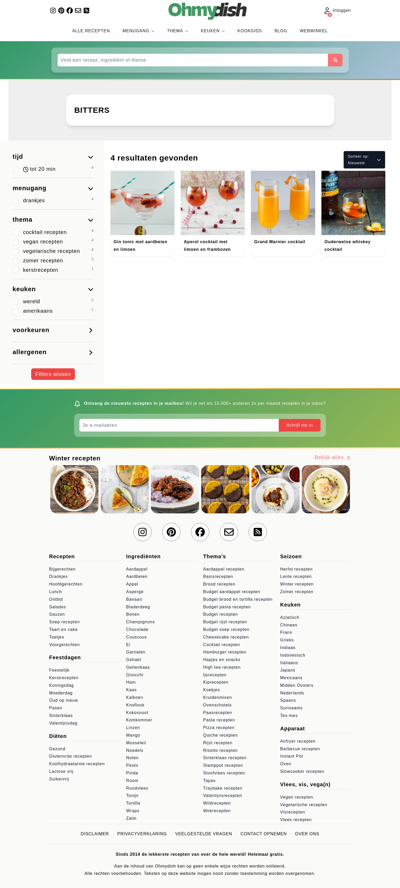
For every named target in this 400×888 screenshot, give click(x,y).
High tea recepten (222, 667)
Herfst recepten (296, 569)
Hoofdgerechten (66, 584)
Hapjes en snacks (221, 659)
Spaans (288, 700)
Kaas (131, 690)
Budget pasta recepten (227, 607)
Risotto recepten (220, 750)
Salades (57, 607)
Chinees (289, 625)
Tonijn (132, 795)
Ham (131, 682)
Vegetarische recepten (303, 804)
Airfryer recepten (298, 741)
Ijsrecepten (215, 675)
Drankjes (58, 576)
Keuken (213, 31)
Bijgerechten (62, 569)
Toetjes (56, 637)
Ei (128, 644)
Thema (177, 31)
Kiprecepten (215, 682)
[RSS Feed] (86, 10)
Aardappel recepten (224, 569)
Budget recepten (220, 614)
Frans (286, 632)
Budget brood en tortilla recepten (238, 599)
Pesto (132, 765)
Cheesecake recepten (226, 637)
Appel (132, 584)
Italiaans (289, 663)
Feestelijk (59, 670)
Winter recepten (297, 584)
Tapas (209, 780)
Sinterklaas (61, 715)
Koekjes (211, 690)
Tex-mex (289, 715)
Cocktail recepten (221, 644)
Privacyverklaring (142, 834)
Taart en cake (63, 629)
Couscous (136, 637)
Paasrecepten (217, 712)
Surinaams (291, 708)
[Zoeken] (335, 60)
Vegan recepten (296, 797)
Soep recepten (64, 622)
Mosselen (136, 743)
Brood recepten (219, 584)
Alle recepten (91, 31)
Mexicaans (291, 678)
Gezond (57, 749)
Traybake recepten (223, 788)
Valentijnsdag (63, 723)
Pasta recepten (219, 720)
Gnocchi (135, 675)
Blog (281, 31)
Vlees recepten (296, 819)
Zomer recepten (297, 591)
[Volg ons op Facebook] (69, 10)
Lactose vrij (61, 771)
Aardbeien (137, 576)
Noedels (135, 750)
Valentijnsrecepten (222, 795)
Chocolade (137, 629)
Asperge (135, 591)
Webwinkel (314, 31)
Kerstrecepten (64, 678)
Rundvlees (137, 788)
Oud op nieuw (63, 700)
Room (132, 780)
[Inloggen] (329, 14)
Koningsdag (61, 685)
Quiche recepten (220, 735)
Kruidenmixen (217, 697)
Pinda (132, 773)
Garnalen (136, 652)
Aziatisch (289, 617)
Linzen (133, 727)
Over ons (307, 834)
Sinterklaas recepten (225, 758)
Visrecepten (292, 812)
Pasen (55, 708)
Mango (133, 735)
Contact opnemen (263, 834)
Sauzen (57, 614)
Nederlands (292, 693)
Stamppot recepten (223, 765)
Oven (285, 764)
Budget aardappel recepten (231, 591)
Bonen (133, 614)
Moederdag (61, 693)
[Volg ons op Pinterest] (61, 10)
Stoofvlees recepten (224, 773)
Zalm (131, 818)
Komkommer (139, 720)
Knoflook (135, 705)
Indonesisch (292, 655)
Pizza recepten (219, 727)
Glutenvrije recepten (70, 756)
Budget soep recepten (226, 629)
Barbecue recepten (300, 749)
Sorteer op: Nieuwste (364, 159)
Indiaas (288, 647)
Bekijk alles (333, 457)
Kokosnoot (137, 712)
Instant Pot (291, 756)
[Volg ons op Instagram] (53, 10)
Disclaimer (95, 834)
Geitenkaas (138, 667)
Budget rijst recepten (225, 622)
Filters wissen (53, 374)
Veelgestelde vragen (203, 834)
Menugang (139, 31)
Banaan (134, 599)
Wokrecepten (217, 811)
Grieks (287, 640)
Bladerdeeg (138, 607)
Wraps (133, 811)
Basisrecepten (218, 576)
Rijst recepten (218, 743)
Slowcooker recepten (302, 771)
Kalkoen (134, 697)
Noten (132, 758)
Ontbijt (56, 599)
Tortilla (133, 803)
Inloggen (337, 10)
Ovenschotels (217, 705)
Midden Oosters (297, 685)
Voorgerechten (64, 644)
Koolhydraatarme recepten (77, 764)
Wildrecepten (217, 803)
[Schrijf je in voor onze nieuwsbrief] (78, 10)
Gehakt (133, 659)
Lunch (55, 591)
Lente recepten (296, 576)
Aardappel (137, 569)
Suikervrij (59, 779)
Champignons (140, 622)
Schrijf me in (299, 425)
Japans (287, 670)
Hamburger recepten (224, 652)
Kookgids (250, 31)
